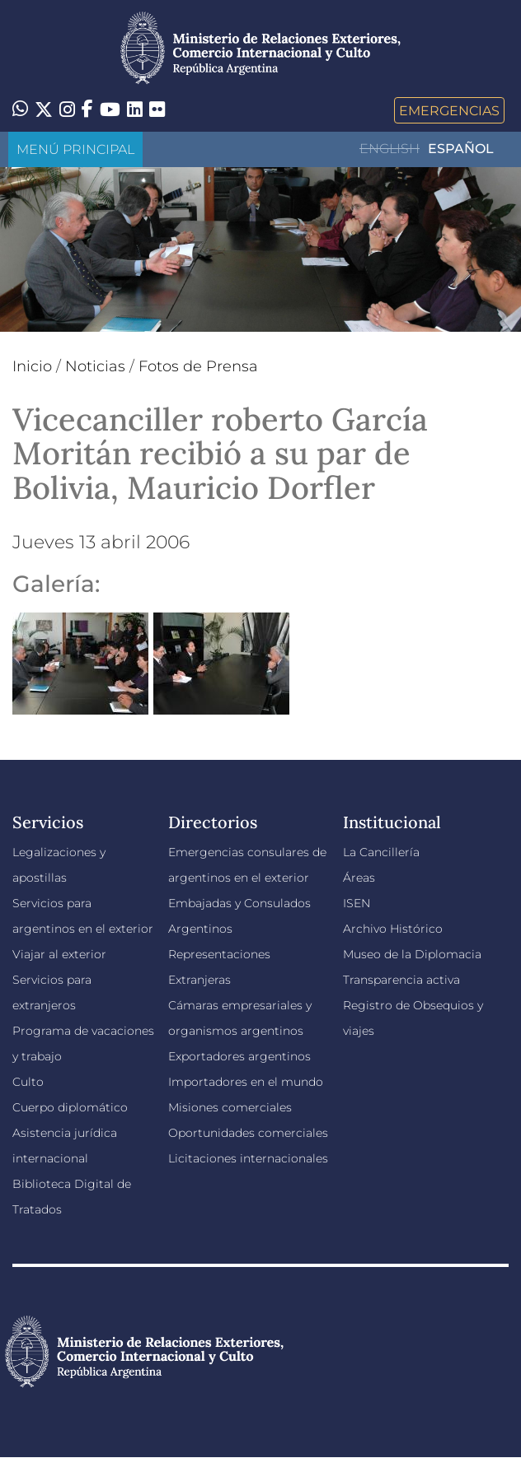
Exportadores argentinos (239, 1056)
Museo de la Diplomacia (412, 954)
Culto (28, 1081)
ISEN (356, 903)
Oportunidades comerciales (248, 1132)
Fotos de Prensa (198, 366)
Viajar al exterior (59, 954)
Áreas (359, 877)
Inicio (32, 366)
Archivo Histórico (393, 928)
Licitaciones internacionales (248, 1158)
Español (461, 148)
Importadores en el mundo (245, 1081)
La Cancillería (381, 852)
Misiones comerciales (230, 1107)
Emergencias (449, 110)
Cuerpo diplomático (70, 1107)
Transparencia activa (401, 979)
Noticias (95, 366)
